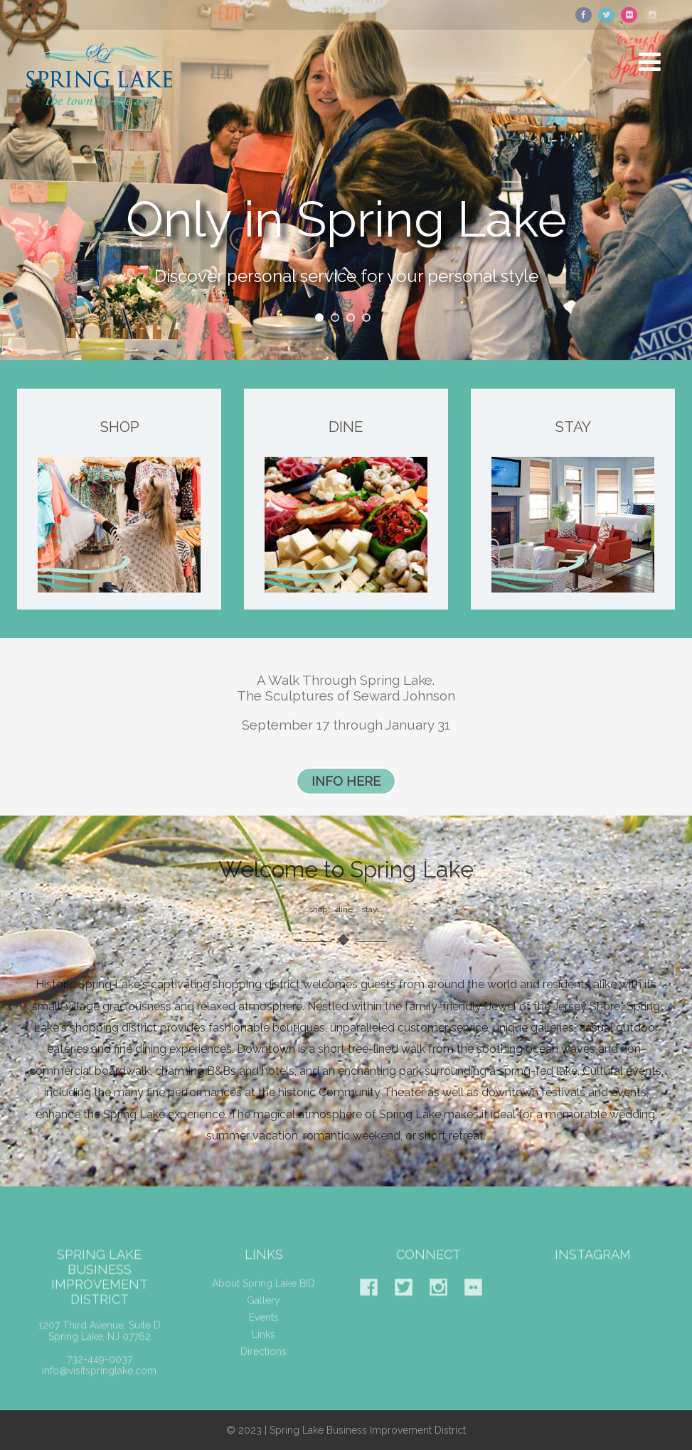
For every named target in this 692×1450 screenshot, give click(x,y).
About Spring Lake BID (263, 1293)
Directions (263, 1362)
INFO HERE (346, 781)
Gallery (263, 1310)
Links (263, 1345)
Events (264, 1327)
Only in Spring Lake (346, 225)
